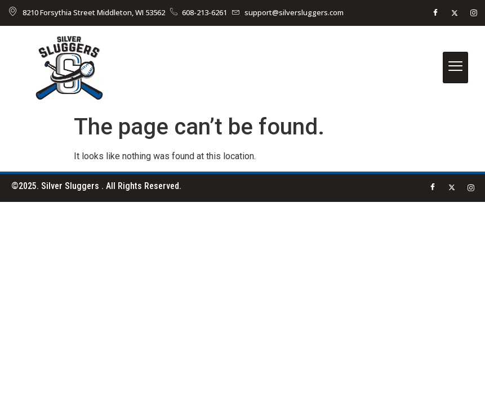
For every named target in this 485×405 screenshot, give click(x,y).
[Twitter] (454, 12)
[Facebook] (435, 12)
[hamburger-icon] (455, 67)
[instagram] (473, 12)
